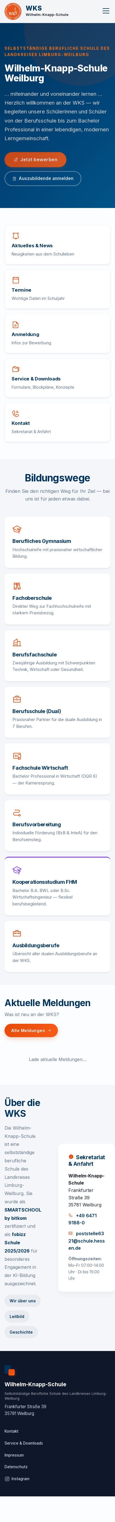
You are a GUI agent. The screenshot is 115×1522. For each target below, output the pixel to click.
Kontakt (11, 1431)
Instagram (17, 1479)
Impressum (14, 1455)
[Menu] (105, 11)
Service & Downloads (24, 1443)
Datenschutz (16, 1467)
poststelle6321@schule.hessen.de (86, 1241)
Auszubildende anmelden (42, 179)
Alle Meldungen (31, 1030)
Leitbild (17, 1316)
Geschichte (21, 1332)
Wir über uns (23, 1300)
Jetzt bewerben (35, 160)
